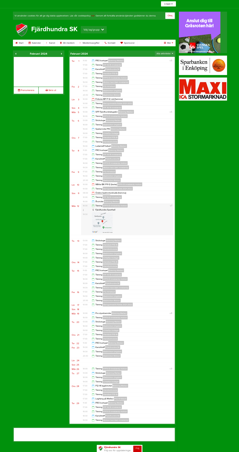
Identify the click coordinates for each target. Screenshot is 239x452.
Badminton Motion (111, 95)
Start (19, 42)
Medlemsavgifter (90, 42)
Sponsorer (127, 42)
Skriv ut (51, 90)
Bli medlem (67, 42)
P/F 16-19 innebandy (112, 107)
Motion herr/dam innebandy (115, 82)
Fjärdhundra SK (113, 69)
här (92, 15)
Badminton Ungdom (112, 90)
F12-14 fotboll (109, 86)
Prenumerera (26, 90)
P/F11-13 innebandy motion (115, 78)
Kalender (35, 42)
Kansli (50, 42)
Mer (168, 42)
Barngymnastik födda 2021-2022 (117, 103)
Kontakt (110, 42)
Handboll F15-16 (110, 73)
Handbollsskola (110, 141)
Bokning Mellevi (116, 60)
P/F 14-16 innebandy (112, 65)
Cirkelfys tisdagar (111, 133)
